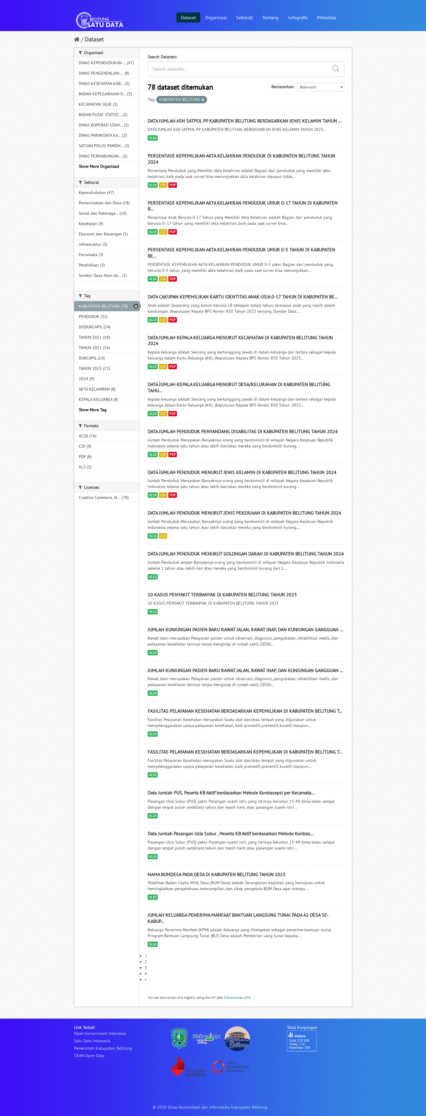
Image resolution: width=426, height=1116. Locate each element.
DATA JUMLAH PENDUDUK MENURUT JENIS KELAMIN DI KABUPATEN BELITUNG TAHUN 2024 (242, 472)
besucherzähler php (304, 1061)
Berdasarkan (282, 86)
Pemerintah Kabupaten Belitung (103, 1048)
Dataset (188, 17)
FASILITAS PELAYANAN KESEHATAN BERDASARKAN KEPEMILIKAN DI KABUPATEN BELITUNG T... (245, 711)
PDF (173, 185)
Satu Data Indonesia (92, 1040)
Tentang (270, 17)
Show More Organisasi (99, 166)
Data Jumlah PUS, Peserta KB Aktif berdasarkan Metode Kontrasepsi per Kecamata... (231, 793)
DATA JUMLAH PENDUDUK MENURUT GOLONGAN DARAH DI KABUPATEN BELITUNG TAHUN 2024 (246, 554)
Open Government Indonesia (100, 1033)
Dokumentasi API (236, 997)
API (213, 997)
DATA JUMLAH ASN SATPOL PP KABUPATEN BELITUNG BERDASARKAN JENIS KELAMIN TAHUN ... (244, 121)
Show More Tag (92, 409)
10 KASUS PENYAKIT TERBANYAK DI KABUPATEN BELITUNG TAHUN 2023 (222, 595)
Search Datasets (162, 57)
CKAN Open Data (89, 1055)
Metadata (326, 17)
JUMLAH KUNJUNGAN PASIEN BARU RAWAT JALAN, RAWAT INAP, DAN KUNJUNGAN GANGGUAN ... (245, 629)
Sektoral (244, 17)
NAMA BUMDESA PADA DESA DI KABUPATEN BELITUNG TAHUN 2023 (216, 874)
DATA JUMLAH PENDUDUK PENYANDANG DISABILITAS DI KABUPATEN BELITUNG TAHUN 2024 (243, 431)
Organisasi (216, 17)
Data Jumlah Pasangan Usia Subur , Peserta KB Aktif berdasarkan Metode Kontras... (230, 833)
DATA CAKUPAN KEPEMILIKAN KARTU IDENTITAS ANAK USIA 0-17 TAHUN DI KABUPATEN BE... (243, 297)
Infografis (298, 17)
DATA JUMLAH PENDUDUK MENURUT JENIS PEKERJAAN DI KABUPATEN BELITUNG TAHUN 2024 (244, 513)
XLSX (152, 138)
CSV (163, 185)
